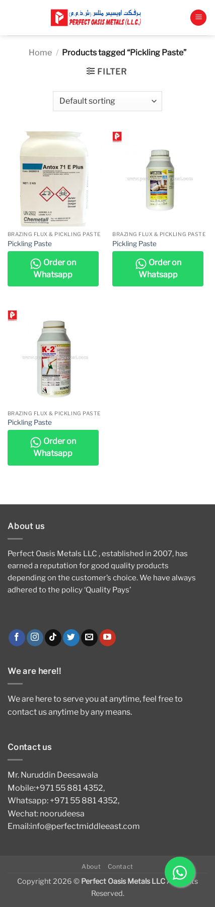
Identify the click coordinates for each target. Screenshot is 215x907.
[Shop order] (107, 101)
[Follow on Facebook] (17, 637)
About (91, 866)
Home (40, 52)
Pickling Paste (30, 244)
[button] (198, 18)
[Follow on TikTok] (53, 637)
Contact (120, 866)
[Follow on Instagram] (35, 637)
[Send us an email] (89, 637)
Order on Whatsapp (53, 268)
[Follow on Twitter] (71, 637)
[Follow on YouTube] (107, 637)
